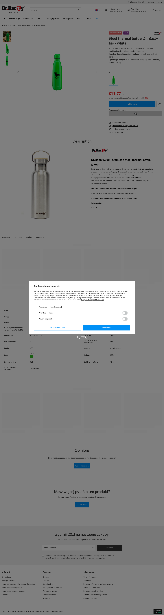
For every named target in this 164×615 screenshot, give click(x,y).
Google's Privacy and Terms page (92, 300)
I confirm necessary (57, 328)
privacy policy (85, 293)
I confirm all (106, 328)
